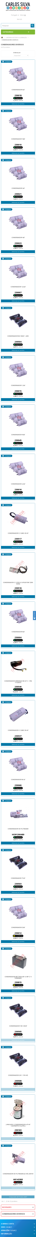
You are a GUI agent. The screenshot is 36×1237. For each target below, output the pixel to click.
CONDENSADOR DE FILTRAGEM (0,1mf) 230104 (18, 1174)
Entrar (22, 15)
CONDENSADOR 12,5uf (18, 287)
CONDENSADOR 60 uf (18, 779)
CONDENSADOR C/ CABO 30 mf (18, 730)
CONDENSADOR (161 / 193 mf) (18, 1075)
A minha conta (7, 1224)
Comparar (7, 61)
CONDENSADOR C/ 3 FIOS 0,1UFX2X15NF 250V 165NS (18, 583)
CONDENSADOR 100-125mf (18, 1026)
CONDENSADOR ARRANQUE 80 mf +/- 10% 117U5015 (18, 681)
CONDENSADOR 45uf (18, 435)
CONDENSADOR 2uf (18, 188)
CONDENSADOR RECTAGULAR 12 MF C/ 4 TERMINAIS (18, 977)
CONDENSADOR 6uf (18, 90)
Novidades (6, 1207)
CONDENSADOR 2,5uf (18, 484)
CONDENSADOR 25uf (18, 927)
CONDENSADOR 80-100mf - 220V (18, 336)
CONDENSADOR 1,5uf (18, 385)
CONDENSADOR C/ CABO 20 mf (18, 533)
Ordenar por (17, 52)
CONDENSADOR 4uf (18, 237)
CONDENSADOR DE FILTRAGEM (18, 829)
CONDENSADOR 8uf (18, 632)
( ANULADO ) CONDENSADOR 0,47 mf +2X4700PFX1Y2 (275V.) (18, 1125)
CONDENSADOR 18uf (18, 139)
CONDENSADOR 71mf (18, 878)
